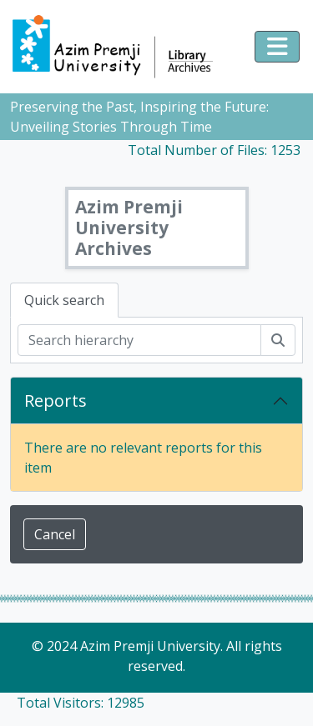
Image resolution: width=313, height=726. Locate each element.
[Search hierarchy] (139, 340)
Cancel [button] (54, 534)
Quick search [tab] (64, 300)
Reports (55, 400)
